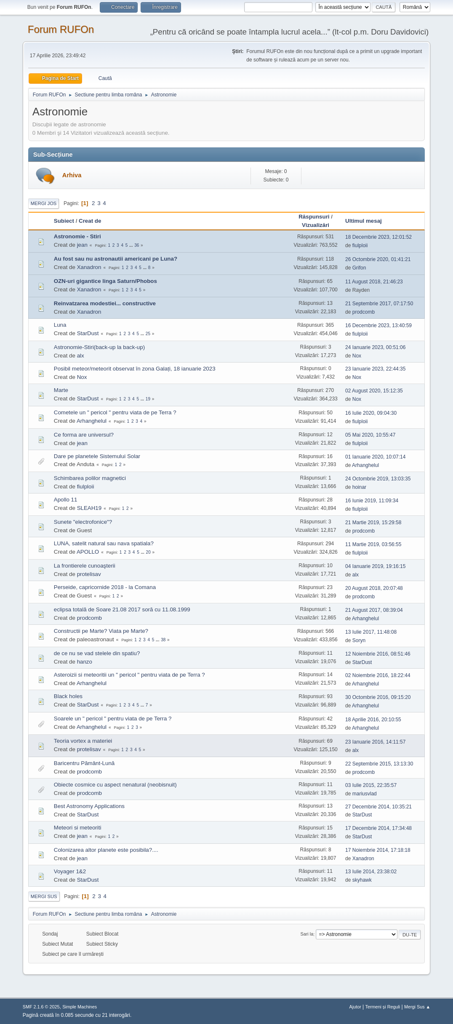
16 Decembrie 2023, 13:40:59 (378, 325)
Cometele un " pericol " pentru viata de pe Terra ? (115, 412)
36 (136, 245)
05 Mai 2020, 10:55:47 (370, 435)
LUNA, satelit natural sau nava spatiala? (104, 543)
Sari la (307, 934)
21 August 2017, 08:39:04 (374, 610)
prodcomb (363, 312)
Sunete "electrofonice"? (83, 522)
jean (82, 245)
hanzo (84, 662)
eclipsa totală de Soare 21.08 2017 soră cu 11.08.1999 (122, 609)
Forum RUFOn (61, 29)
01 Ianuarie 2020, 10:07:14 (375, 457)
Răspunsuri (313, 216)
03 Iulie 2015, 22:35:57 (371, 785)
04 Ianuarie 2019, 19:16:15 (375, 566)
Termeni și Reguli (382, 1006)
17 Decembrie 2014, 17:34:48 (378, 828)
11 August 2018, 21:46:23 (374, 282)
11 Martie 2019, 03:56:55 (373, 544)
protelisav (89, 574)
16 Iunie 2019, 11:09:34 (371, 501)
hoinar (359, 487)
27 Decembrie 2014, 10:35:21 (378, 807)
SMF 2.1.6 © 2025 (41, 1006)
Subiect (64, 221)
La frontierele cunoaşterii (84, 566)
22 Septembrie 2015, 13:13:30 (379, 764)
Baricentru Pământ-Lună (84, 763)
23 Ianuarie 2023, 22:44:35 (375, 369)
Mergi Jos (44, 203)
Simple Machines (79, 1006)
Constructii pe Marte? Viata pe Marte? (101, 631)
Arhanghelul (92, 421)
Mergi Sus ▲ (417, 1006)
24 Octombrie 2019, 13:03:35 (377, 479)
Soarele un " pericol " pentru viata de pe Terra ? (113, 718)
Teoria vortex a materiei (83, 741)
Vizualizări (315, 225)
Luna (60, 325)
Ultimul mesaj (367, 221)
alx (80, 355)
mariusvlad (364, 794)
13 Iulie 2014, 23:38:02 (371, 872)
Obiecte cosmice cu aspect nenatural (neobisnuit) (115, 784)
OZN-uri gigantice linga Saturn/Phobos (105, 281)
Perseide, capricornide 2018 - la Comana (105, 587)
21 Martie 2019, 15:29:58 (373, 522)
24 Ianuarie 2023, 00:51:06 (375, 347)
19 (148, 399)
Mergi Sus (44, 896)
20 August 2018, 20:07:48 (374, 588)
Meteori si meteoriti (77, 827)
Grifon (359, 268)
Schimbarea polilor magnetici (90, 478)
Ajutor (355, 1006)
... (131, 245)
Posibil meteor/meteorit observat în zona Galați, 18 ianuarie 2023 (135, 368)
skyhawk (362, 880)
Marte (61, 390)
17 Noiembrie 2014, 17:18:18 (377, 850)
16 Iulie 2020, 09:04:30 (371, 413)
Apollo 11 (65, 499)
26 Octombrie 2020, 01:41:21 (377, 259)
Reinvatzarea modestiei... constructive (105, 303)
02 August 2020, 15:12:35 (374, 391)
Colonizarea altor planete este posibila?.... (106, 850)
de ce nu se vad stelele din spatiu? (97, 653)
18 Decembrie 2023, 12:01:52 (378, 237)
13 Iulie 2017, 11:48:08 (371, 632)
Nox (356, 356)
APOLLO (88, 552)
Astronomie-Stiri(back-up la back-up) (99, 347)
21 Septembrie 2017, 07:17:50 (379, 304)
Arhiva (72, 175)
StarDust (88, 333)
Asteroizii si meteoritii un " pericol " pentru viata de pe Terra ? (129, 675)
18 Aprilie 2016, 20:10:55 (373, 720)
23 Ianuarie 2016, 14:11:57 (375, 742)
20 (148, 552)
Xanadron (89, 267)
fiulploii (360, 245)
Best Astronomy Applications (89, 806)
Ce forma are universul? (84, 435)
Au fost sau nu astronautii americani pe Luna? (115, 259)
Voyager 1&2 (70, 871)
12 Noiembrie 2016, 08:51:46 (377, 654)
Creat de (90, 221)
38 (163, 639)
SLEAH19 (89, 508)
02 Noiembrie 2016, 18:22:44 (377, 675)
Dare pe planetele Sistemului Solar (97, 456)
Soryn (358, 640)
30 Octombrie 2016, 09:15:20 (377, 697)
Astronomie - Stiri (77, 236)
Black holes (68, 696)
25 (148, 333)
